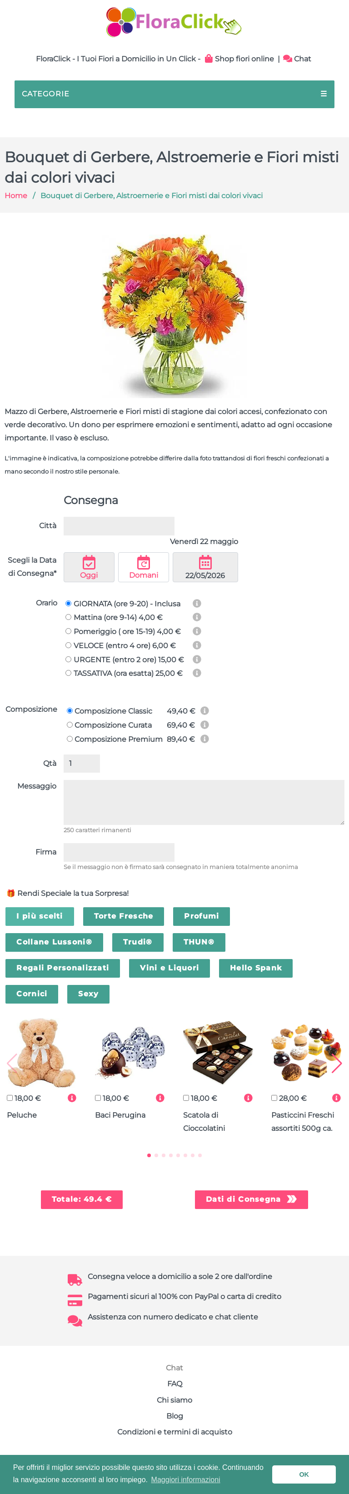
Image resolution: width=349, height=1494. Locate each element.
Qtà (49, 763)
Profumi (201, 916)
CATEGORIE (174, 94)
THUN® (199, 942)
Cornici (31, 993)
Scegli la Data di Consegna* (32, 567)
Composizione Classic (109, 711)
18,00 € (24, 1098)
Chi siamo (174, 1400)
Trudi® (138, 942)
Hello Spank (256, 968)
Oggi (89, 567)
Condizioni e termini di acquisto (174, 1432)
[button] (149, 1155)
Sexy (88, 993)
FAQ (174, 1383)
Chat (297, 59)
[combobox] (119, 526)
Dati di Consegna (243, 1199)
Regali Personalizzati (62, 968)
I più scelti (39, 916)
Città (47, 525)
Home (16, 195)
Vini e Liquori (169, 968)
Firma (45, 852)
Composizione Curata (109, 725)
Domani (144, 567)
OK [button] (304, 1474)
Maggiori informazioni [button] (185, 1480)
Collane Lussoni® (54, 942)
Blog (174, 1416)
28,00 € (289, 1098)
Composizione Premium (115, 739)
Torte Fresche (124, 916)
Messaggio (36, 786)
